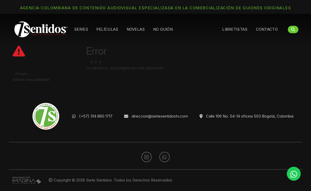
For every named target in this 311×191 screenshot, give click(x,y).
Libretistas (234, 29)
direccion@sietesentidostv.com (160, 116)
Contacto (267, 29)
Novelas (136, 29)
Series (81, 29)
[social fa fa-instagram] (147, 157)
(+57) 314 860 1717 (96, 116)
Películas (107, 29)
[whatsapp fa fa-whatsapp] (164, 157)
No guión (163, 29)
